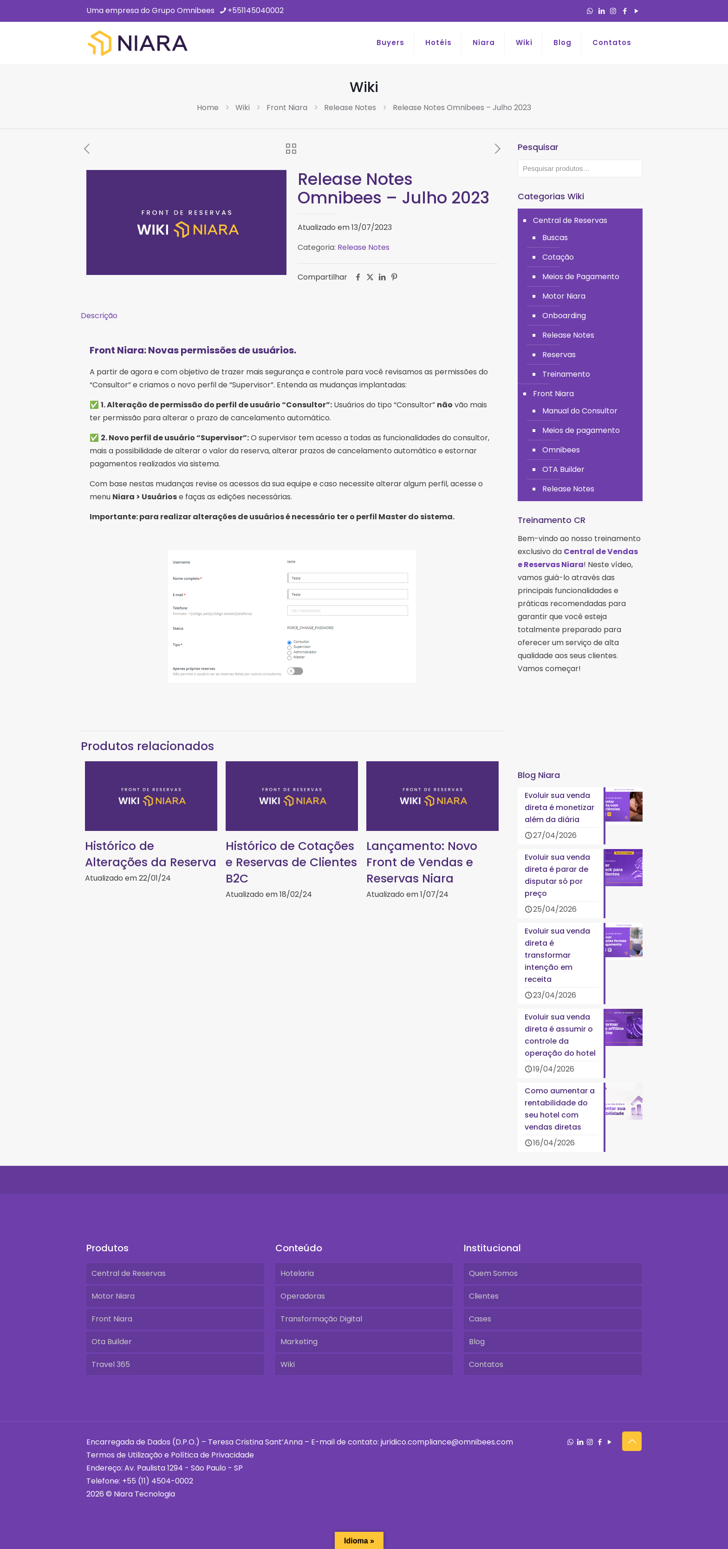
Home (208, 107)
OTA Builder (563, 469)
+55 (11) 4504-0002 (157, 1481)
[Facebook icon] (624, 11)
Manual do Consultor (580, 410)
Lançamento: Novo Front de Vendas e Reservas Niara (421, 862)
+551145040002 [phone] (256, 10)
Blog (477, 1341)
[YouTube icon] (636, 11)
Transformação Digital (321, 1319)
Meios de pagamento (581, 430)
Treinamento (566, 374)
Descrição (99, 315)
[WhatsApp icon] (589, 11)
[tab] (292, 315)
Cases (480, 1319)
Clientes (484, 1296)
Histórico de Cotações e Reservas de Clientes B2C (291, 862)
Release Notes (350, 107)
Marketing (299, 1341)
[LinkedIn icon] (601, 11)
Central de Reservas (570, 220)
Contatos (486, 1364)
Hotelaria (297, 1273)
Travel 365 (110, 1364)
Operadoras (302, 1296)
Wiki (242, 107)
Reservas (559, 354)
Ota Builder (111, 1341)
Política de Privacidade (212, 1455)
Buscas (555, 237)
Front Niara (286, 107)
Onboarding (564, 315)
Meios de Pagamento (580, 276)
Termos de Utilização (124, 1455)
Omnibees (561, 449)
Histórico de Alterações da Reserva (150, 854)
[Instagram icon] (613, 11)
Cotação (558, 257)
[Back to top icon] (632, 1441)
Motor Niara (563, 296)
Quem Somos (493, 1273)
